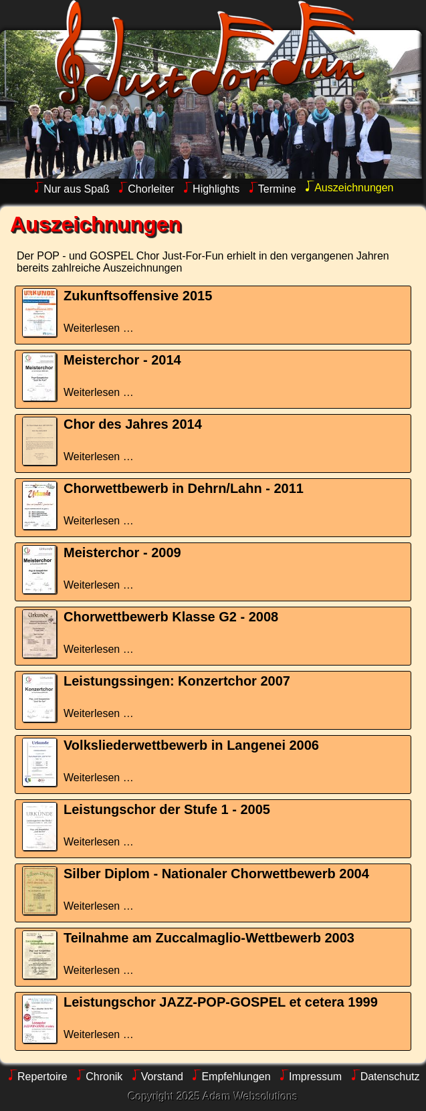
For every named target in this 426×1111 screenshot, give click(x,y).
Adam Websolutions (250, 1096)
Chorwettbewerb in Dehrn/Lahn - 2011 (184, 488)
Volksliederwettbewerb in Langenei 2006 (191, 745)
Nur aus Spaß (76, 189)
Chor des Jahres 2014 (133, 424)
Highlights (216, 189)
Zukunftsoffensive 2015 (138, 295)
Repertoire (42, 1076)
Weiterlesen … (99, 328)
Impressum (315, 1076)
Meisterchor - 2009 (122, 552)
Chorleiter (151, 189)
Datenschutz (390, 1076)
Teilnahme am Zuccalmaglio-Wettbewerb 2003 (209, 937)
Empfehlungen (235, 1076)
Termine (277, 189)
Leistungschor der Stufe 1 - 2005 (167, 809)
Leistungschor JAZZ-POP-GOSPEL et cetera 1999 (221, 1002)
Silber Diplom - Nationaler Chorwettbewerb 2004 (216, 873)
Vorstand (162, 1076)
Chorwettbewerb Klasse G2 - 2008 (171, 616)
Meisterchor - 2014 (122, 359)
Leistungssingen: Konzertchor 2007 (177, 681)
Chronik (104, 1076)
